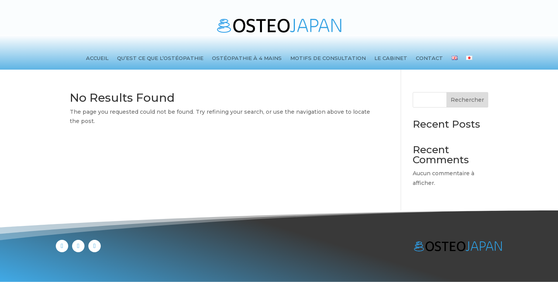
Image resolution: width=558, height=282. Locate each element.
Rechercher (467, 99)
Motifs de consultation (328, 58)
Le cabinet (390, 58)
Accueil (97, 58)
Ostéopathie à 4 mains (247, 58)
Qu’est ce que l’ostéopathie (160, 58)
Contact (429, 58)
